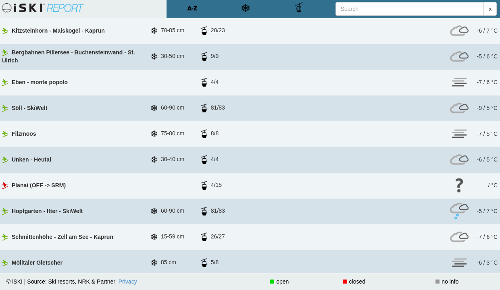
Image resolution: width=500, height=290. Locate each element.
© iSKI (14, 243)
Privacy (128, 243)
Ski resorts (61, 243)
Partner (106, 243)
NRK (84, 243)
